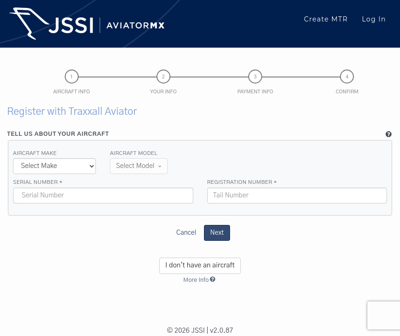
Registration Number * (242, 182)
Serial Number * (37, 182)
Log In (374, 19)
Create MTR (326, 19)
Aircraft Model (133, 153)
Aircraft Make (35, 153)
